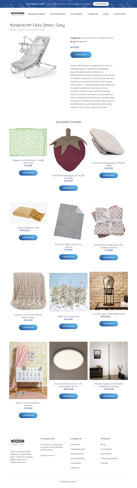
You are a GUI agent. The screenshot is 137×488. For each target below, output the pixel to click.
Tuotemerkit (119, 15)
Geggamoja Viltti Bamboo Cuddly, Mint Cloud (28, 163)
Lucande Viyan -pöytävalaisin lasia (109, 316)
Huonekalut (76, 15)
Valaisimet (92, 15)
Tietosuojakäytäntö (109, 460)
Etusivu (13, 32)
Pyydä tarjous (101, 4)
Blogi (105, 15)
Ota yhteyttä (106, 451)
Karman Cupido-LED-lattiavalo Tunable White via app (109, 387)
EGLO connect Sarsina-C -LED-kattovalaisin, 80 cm (68, 387)
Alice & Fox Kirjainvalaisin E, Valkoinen (28, 406)
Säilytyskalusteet (36, 15)
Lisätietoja (80, 57)
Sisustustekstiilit (57, 15)
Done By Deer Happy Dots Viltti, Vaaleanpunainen (108, 248)
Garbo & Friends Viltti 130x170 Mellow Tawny (28, 318)
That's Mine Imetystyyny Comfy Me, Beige (108, 166)
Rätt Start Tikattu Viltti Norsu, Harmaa (68, 247)
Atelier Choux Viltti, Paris (68, 318)
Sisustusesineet (77, 456)
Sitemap (104, 465)
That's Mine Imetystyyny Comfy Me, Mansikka (68, 179)
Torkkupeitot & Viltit (104, 40)
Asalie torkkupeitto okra (28, 230)
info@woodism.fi (47, 457)
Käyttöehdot (106, 456)
